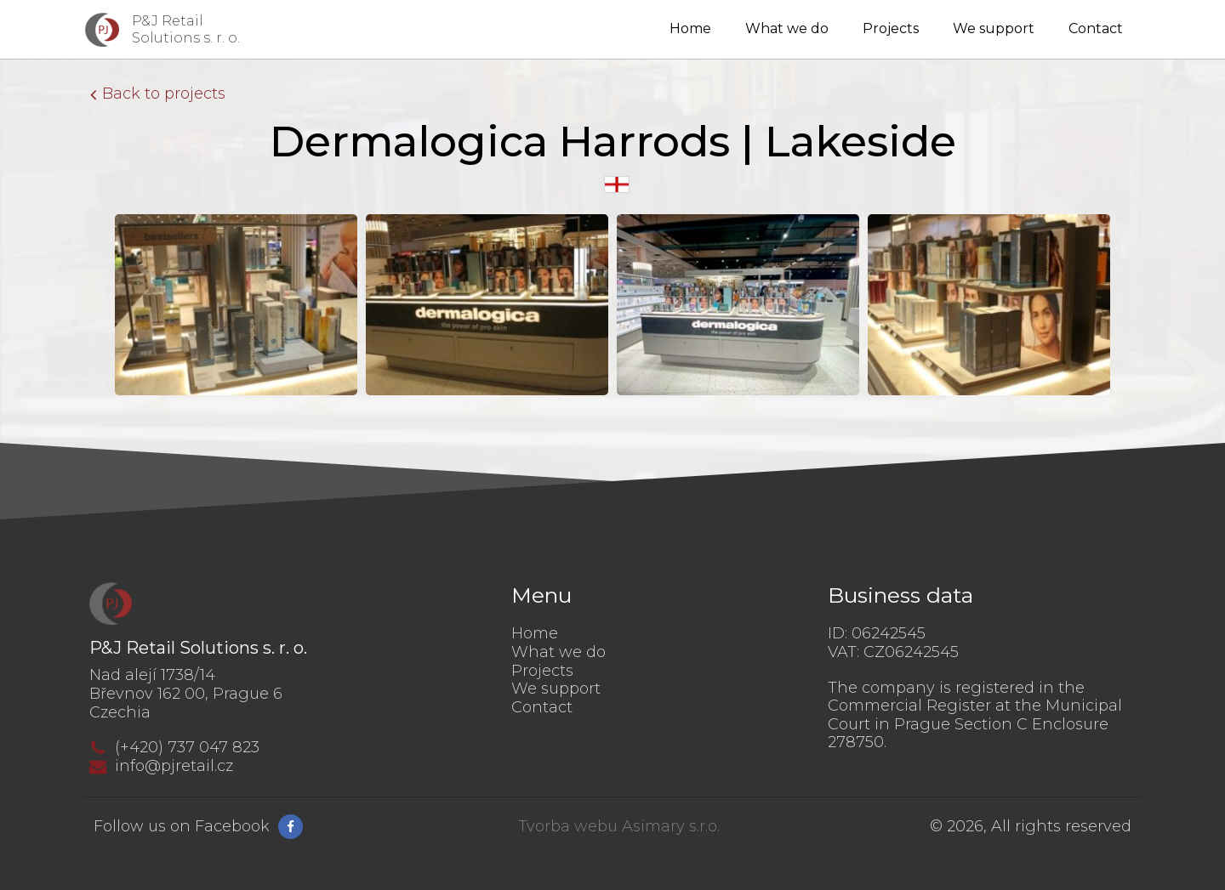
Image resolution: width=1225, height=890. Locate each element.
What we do (787, 28)
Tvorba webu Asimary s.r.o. (619, 827)
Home (690, 28)
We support (993, 28)
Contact (1095, 28)
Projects (891, 28)
